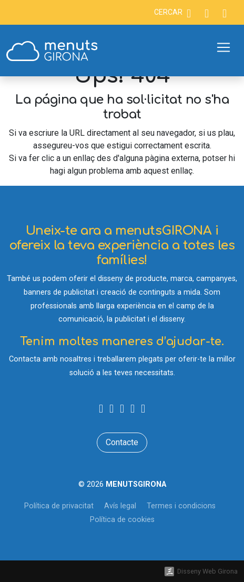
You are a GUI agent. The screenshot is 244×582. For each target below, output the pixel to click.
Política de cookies (122, 519)
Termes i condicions (181, 505)
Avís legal (120, 505)
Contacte (122, 442)
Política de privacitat (59, 505)
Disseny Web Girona (207, 571)
